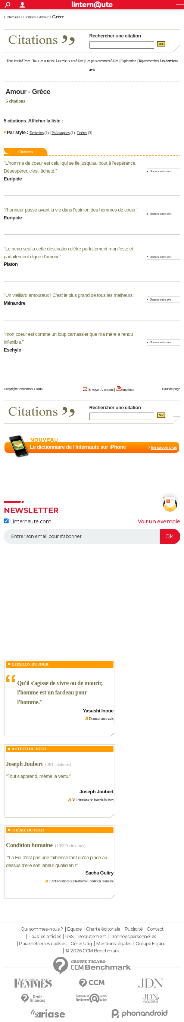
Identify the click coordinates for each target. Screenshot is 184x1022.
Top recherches (148, 61)
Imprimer (128, 390)
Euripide (13, 179)
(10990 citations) (70, 845)
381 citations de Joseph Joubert (92, 800)
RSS (69, 936)
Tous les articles (44, 936)
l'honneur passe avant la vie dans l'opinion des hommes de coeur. (71, 210)
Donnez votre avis (160, 171)
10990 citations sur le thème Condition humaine (81, 881)
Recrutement (92, 936)
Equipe (74, 929)
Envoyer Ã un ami (100, 390)
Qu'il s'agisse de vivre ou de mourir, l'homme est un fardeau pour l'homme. (59, 692)
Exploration (128, 61)
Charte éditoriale (103, 929)
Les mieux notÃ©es (69, 61)
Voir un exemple (159, 521)
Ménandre (14, 303)
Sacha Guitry (99, 873)
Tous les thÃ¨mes (18, 61)
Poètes (82, 132)
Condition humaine (29, 845)
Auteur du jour (29, 748)
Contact (155, 929)
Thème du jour (28, 830)
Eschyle (12, 350)
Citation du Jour (30, 664)
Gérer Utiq (81, 943)
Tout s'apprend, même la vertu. (38, 776)
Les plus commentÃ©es (101, 61)
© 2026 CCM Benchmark (92, 950)
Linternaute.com (27, 521)
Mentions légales (113, 943)
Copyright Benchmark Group (23, 389)
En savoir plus (164, 447)
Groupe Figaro (150, 943)
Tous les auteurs (43, 61)
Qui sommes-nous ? (42, 929)
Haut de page (171, 389)
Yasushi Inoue (98, 711)
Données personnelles (133, 936)
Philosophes (61, 132)
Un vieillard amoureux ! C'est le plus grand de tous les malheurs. (69, 295)
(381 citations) (58, 764)
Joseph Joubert (24, 764)
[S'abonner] (92, 536)
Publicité (134, 929)
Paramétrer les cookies (42, 943)
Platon (11, 264)
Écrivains (36, 132)
